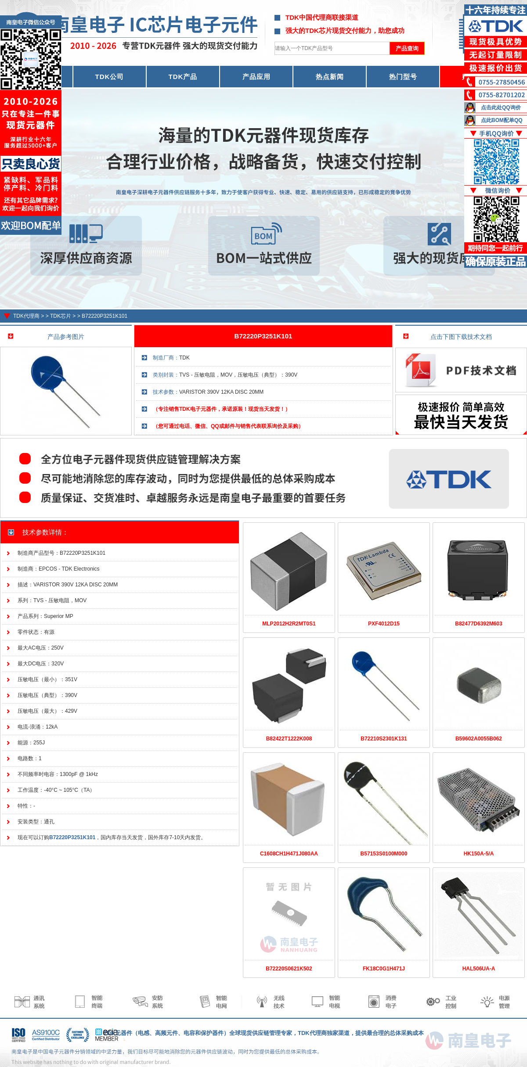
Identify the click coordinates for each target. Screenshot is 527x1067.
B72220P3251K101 (104, 316)
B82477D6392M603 (478, 624)
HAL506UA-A (478, 969)
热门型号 (403, 76)
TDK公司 (109, 76)
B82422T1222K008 (289, 739)
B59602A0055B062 (478, 739)
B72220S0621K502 (289, 969)
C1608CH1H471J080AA (289, 854)
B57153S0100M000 (384, 854)
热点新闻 (330, 76)
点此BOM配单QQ (502, 120)
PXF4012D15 (384, 624)
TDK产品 (183, 76)
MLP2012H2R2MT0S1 (288, 624)
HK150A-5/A (479, 854)
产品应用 (256, 76)
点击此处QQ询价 (501, 107)
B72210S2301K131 (384, 739)
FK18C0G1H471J (384, 969)
